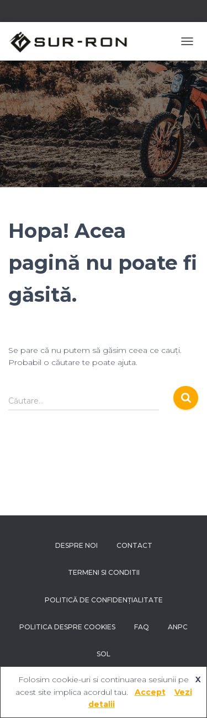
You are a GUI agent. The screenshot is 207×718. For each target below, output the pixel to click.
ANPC (178, 627)
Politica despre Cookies (67, 627)
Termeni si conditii (104, 572)
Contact (134, 545)
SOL (103, 654)
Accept (150, 692)
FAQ (141, 627)
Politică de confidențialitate (104, 600)
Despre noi (76, 545)
